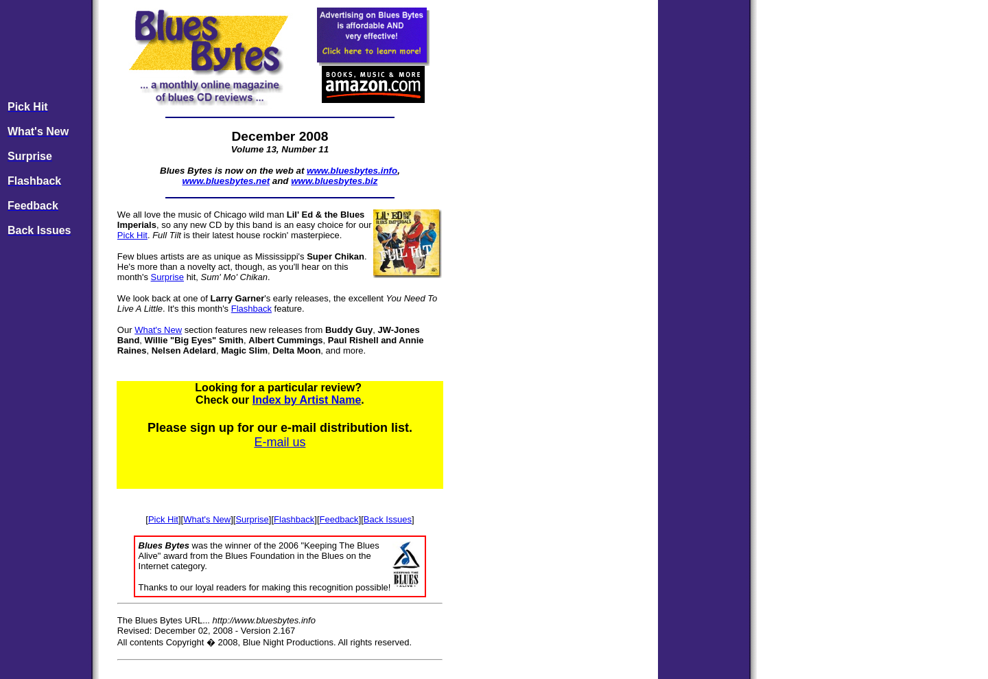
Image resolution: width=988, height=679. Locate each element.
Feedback (339, 519)
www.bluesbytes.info (352, 170)
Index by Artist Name (307, 400)
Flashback (251, 308)
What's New (158, 330)
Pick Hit (132, 235)
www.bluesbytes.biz (334, 181)
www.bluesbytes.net (226, 181)
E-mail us (279, 442)
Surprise (167, 277)
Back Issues (388, 519)
